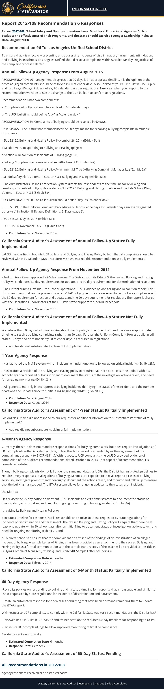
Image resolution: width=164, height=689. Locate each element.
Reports (99, 683)
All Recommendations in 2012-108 (33, 664)
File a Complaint (117, 683)
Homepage (85, 683)
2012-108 (18, 31)
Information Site (89, 9)
